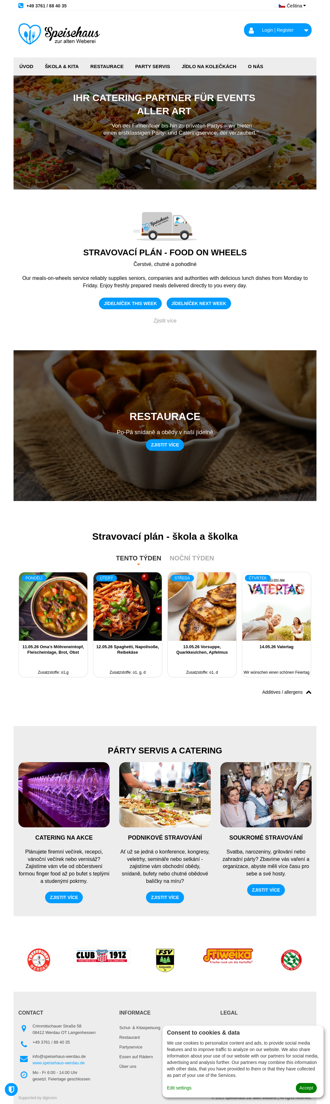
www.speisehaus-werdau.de (59, 1062)
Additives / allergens (287, 692)
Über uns (127, 1066)
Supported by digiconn (37, 1098)
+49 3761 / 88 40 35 (42, 5)
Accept (306, 1087)
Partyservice (130, 1047)
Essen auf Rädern (136, 1056)
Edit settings (179, 1087)
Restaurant (129, 1037)
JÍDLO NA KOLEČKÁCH (209, 66)
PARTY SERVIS (152, 66)
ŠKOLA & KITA (62, 66)
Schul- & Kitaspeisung (139, 1027)
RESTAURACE (106, 66)
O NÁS (255, 66)
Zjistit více (164, 320)
